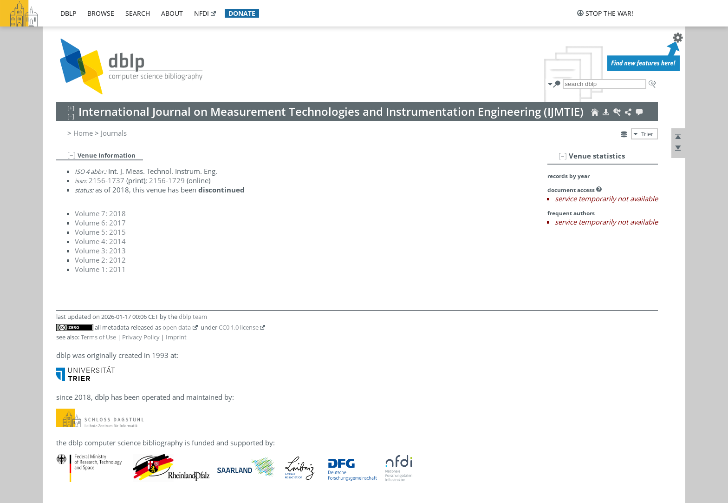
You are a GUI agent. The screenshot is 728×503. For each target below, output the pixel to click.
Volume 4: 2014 (100, 241)
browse (100, 13)
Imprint (176, 337)
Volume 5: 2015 (100, 232)
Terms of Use (98, 337)
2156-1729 (167, 180)
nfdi (201, 13)
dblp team (193, 316)
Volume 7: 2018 (100, 213)
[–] (563, 155)
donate (241, 13)
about (172, 13)
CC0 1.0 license (239, 327)
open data (176, 327)
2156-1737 (106, 180)
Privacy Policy (141, 337)
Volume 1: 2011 (100, 269)
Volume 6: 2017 (100, 222)
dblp (68, 13)
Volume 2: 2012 (100, 260)
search (137, 13)
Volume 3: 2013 (100, 250)
